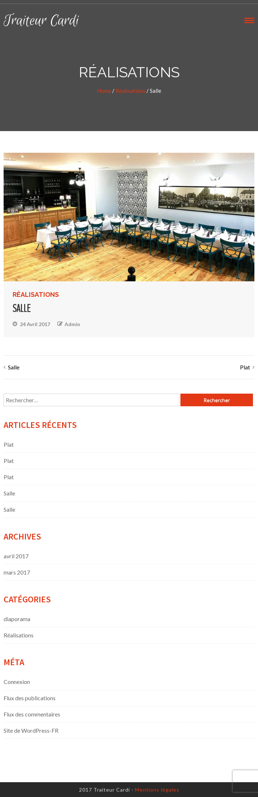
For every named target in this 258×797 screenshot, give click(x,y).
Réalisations (130, 90)
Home (104, 90)
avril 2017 (16, 556)
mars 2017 (17, 572)
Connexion (17, 681)
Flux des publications (30, 697)
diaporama (17, 618)
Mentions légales (157, 790)
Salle (13, 367)
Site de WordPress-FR (31, 730)
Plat (245, 367)
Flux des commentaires (32, 714)
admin (72, 324)
